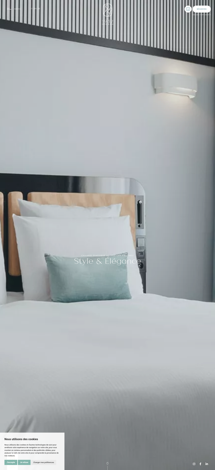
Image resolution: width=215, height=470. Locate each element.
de (39, 8)
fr (32, 8)
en (35, 8)
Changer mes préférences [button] (43, 462)
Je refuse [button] (24, 462)
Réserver (201, 9)
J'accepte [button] (11, 462)
